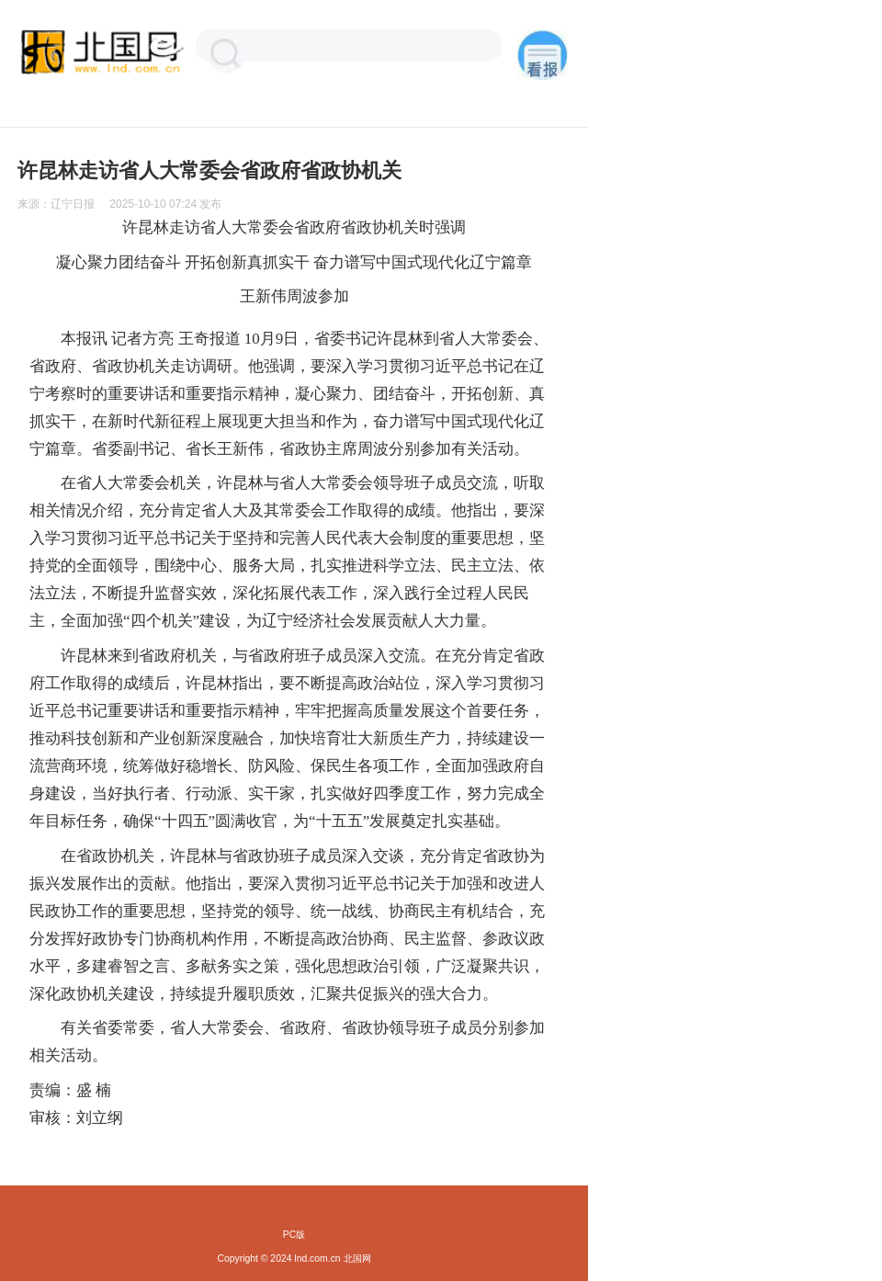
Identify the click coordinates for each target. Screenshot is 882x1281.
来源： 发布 (119, 204)
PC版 (294, 1235)
